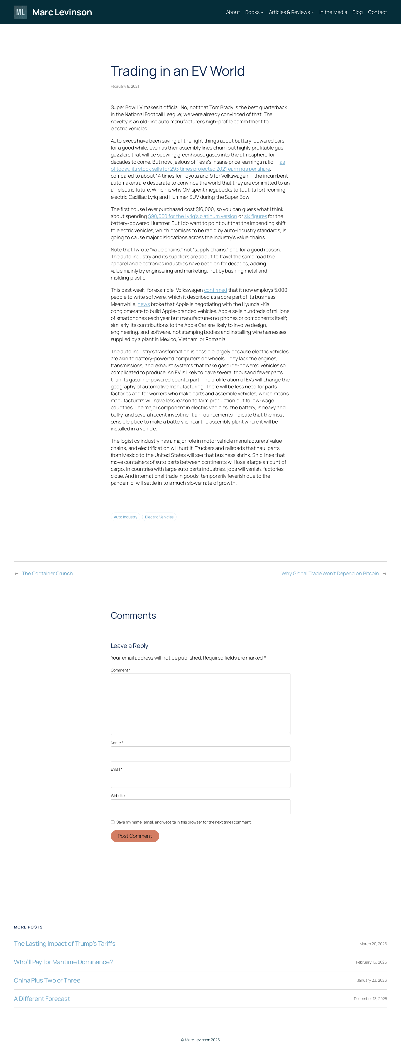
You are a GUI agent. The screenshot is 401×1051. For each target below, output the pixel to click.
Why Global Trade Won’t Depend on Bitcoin (330, 573)
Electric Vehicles (159, 517)
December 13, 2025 (370, 998)
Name (117, 742)
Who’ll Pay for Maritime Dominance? (63, 962)
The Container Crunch (47, 573)
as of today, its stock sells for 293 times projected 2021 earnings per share (198, 165)
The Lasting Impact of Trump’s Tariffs (65, 943)
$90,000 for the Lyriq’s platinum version (192, 216)
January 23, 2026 (372, 980)
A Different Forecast (42, 998)
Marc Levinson (62, 12)
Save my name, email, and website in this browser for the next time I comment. (183, 822)
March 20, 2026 (373, 943)
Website (118, 795)
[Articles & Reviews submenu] (312, 12)
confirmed (215, 289)
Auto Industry (126, 517)
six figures (255, 216)
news (144, 304)
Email (117, 769)
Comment (121, 670)
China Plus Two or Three (47, 980)
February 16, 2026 (371, 962)
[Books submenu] (262, 12)
